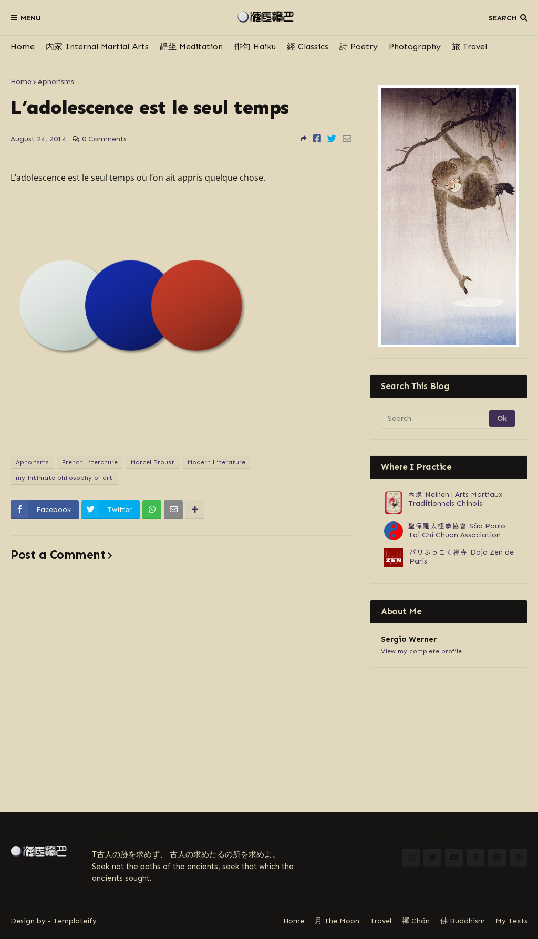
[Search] (435, 418)
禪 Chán (416, 920)
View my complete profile (421, 651)
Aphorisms (56, 81)
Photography (415, 46)
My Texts (511, 920)
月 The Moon (337, 920)
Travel (380, 920)
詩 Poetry (358, 46)
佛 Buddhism (462, 920)
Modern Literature (216, 462)
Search (502, 18)
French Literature (90, 462)
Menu (30, 18)
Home (23, 46)
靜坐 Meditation (191, 46)
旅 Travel (469, 46)
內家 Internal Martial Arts (97, 46)
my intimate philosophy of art (64, 478)
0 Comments (104, 138)
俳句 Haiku (255, 46)
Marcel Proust (152, 462)
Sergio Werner (409, 639)
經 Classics (307, 46)
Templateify (75, 920)
